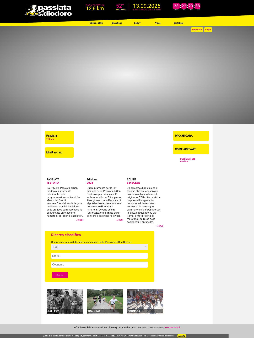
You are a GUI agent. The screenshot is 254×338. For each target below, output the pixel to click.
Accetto (182, 336)
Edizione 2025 (96, 23)
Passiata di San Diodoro (187, 160)
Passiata (51, 137)
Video (158, 23)
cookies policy (113, 336)
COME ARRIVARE (185, 149)
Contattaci (178, 23)
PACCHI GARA (184, 135)
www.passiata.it (172, 327)
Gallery (137, 23)
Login (208, 29)
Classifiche (117, 23)
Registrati (197, 29)
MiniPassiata (54, 152)
